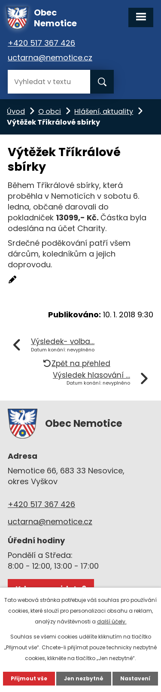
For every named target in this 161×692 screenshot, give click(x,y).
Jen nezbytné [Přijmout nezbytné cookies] (83, 678)
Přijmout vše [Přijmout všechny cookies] (29, 678)
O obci (49, 111)
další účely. (112, 621)
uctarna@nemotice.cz (50, 57)
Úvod (16, 111)
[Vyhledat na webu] (49, 82)
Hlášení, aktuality (103, 111)
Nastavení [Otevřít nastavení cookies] (135, 678)
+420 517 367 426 (41, 43)
